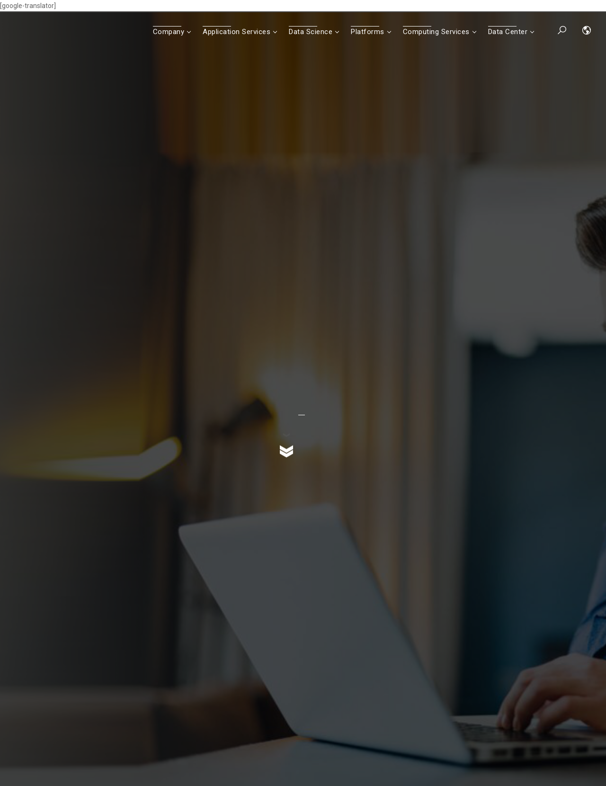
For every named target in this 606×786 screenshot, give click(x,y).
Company (169, 31)
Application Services (236, 31)
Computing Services (436, 31)
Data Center (508, 31)
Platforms (367, 31)
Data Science (310, 31)
